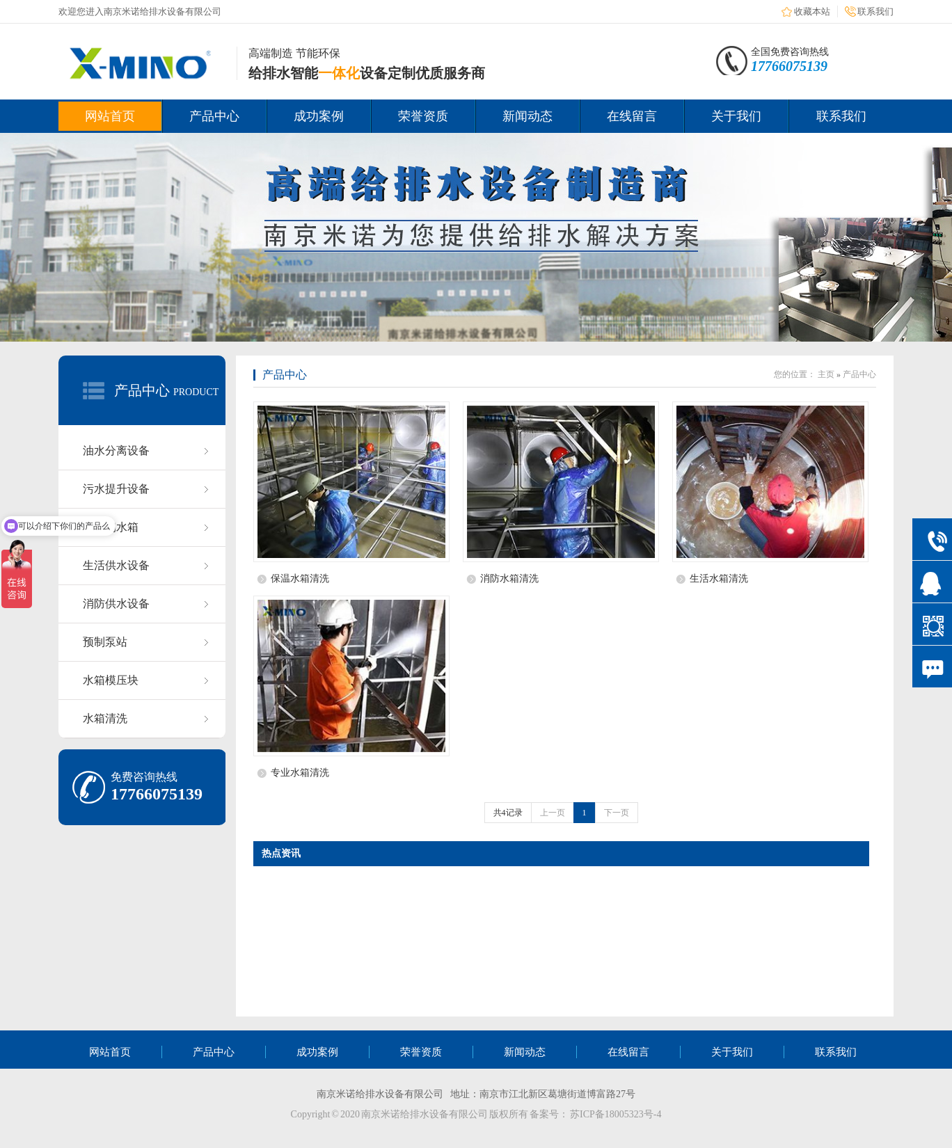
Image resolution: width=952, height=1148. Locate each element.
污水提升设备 (116, 489)
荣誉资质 (423, 116)
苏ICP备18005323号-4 (615, 1114)
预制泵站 (105, 642)
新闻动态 (527, 116)
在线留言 (632, 116)
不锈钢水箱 (110, 527)
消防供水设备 (116, 603)
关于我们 (736, 116)
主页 (826, 374)
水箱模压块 (110, 680)
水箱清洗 (105, 718)
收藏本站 (812, 11)
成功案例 (319, 116)
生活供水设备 (116, 565)
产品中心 (214, 116)
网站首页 (110, 116)
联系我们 (875, 11)
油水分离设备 (116, 450)
